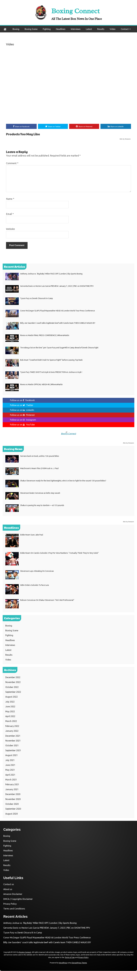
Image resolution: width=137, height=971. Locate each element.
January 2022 (11, 731)
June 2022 (10, 707)
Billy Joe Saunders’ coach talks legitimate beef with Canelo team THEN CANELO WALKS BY (47, 942)
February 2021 (12, 784)
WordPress (63, 963)
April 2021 (10, 775)
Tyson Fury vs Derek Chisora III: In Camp (22, 933)
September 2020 (13, 809)
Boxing (16, 29)
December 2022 (12, 677)
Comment (12, 163)
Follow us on (22, 400)
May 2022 (10, 711)
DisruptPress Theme (79, 963)
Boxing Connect (77, 10)
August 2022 (11, 697)
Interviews (76, 29)
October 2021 (12, 746)
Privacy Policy (10, 904)
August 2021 (11, 755)
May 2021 (10, 770)
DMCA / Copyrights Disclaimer (18, 899)
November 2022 (13, 682)
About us (7, 889)
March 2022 (11, 721)
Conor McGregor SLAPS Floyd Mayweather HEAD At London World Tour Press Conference (47, 938)
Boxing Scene (31, 29)
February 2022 (12, 726)
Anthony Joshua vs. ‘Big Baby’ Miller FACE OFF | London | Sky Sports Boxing (40, 923)
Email (10, 214)
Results (100, 29)
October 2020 (12, 804)
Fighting (47, 29)
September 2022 (13, 692)
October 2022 (12, 687)
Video (112, 29)
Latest (89, 29)
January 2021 (11, 789)
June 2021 (10, 765)
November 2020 (13, 799)
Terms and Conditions (14, 909)
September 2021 (13, 750)
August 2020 (11, 814)
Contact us (8, 884)
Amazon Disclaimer (12, 894)
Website (10, 229)
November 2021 (13, 741)
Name (10, 199)
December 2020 (12, 794)
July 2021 (10, 760)
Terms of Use (70, 958)
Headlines (60, 29)
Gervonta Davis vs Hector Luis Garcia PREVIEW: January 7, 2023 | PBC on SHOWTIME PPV (46, 928)
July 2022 (10, 702)
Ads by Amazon (125, 139)
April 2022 (10, 716)
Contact (125, 29)
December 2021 (12, 736)
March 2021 (11, 780)
